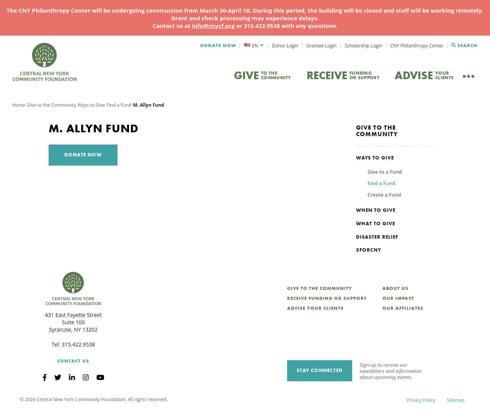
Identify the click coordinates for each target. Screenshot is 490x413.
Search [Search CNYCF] (464, 45)
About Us (395, 290)
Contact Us (73, 362)
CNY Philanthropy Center (417, 45)
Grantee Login (321, 45)
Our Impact (398, 300)
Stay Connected (320, 372)
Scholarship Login (363, 45)
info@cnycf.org (213, 25)
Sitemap (455, 401)
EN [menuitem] (255, 45)
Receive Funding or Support (327, 300)
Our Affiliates (402, 310)
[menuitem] (254, 46)
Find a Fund (118, 106)
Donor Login (285, 45)
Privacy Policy (421, 401)
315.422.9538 (78, 346)
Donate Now (218, 45)
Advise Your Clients (315, 310)
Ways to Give (91, 106)
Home (18, 106)
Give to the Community (51, 106)
